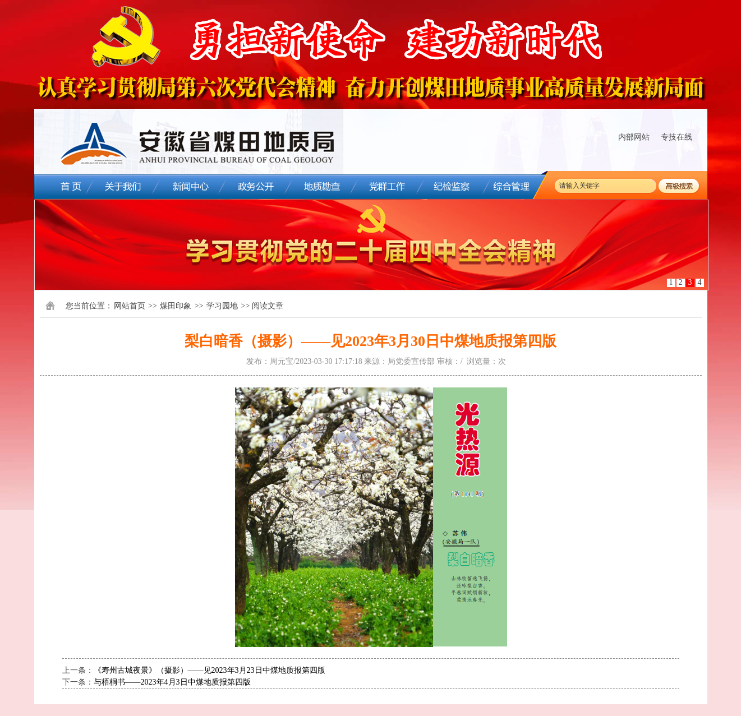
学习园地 (222, 306)
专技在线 (676, 137)
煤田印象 (175, 306)
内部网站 (634, 137)
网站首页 (129, 306)
